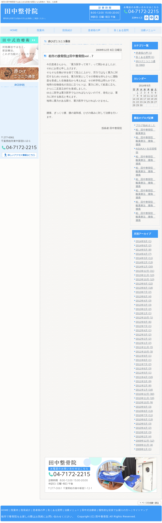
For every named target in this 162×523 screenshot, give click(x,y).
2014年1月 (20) (144, 266)
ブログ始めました (145, 125)
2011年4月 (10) (144, 377)
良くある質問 (55, 510)
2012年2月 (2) (143, 338)
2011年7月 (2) (143, 364)
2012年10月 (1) (144, 317)
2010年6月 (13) (144, 419)
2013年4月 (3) (143, 300)
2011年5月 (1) (143, 372)
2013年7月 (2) (143, 292)
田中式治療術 (89, 510)
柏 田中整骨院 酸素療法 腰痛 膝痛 (145, 141)
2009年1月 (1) (143, 449)
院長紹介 (26, 510)
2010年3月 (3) (143, 432)
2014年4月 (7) (143, 254)
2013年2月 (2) (143, 309)
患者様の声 (39, 510)
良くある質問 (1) (145, 57)
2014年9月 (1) (143, 241)
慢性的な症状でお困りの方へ (115, 510)
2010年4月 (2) (143, 428)
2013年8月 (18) (144, 287)
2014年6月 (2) (143, 245)
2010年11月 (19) (145, 398)
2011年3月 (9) (143, 381)
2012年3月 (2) (143, 334)
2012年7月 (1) (143, 326)
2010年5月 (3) (143, 423)
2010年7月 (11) (144, 415)
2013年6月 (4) (143, 296)
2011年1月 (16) (144, 389)
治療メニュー (72, 510)
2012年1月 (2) (143, 343)
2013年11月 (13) (145, 275)
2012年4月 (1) (143, 330)
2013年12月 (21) (145, 271)
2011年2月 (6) (143, 385)
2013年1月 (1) (143, 313)
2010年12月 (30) (145, 394)
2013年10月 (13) (145, 279)
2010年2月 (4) (143, 436)
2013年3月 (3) (143, 305)
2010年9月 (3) (143, 406)
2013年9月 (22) (144, 283)
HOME (5, 510)
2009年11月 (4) (144, 445)
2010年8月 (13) (144, 411)
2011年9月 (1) (143, 355)
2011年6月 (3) (143, 368)
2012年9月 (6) (143, 322)
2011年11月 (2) (144, 347)
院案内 (14, 510)
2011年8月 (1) (143, 360)
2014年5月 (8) (143, 249)
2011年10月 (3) (144, 351)
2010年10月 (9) (144, 402)
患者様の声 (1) (144, 52)
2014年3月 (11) (144, 258)
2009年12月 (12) (145, 440)
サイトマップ (140, 510)
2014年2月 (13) (144, 262)
